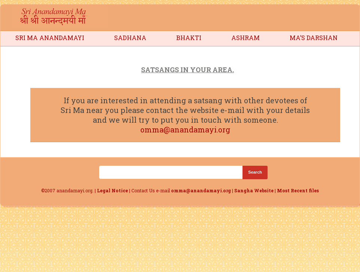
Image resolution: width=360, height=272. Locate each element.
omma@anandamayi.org (185, 129)
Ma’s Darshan (314, 38)
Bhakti (188, 38)
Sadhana (130, 38)
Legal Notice (112, 190)
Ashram (245, 38)
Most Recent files (298, 190)
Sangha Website (254, 190)
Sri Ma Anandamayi (49, 38)
